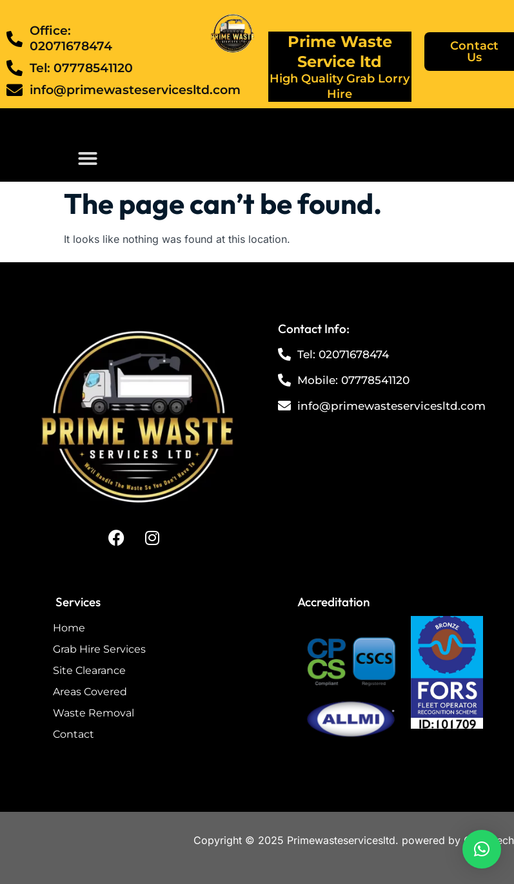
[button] (87, 158)
